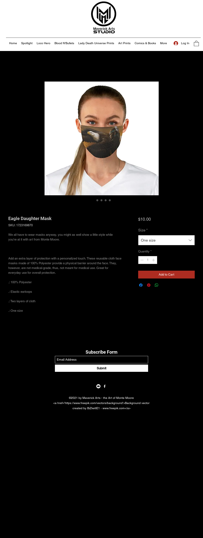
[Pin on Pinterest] (148, 285)
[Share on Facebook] (140, 285)
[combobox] (166, 240)
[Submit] (101, 368)
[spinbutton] (147, 260)
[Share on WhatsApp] (156, 285)
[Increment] (154, 260)
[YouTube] (98, 386)
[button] (196, 43)
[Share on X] (164, 285)
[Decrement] (141, 260)
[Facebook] (105, 386)
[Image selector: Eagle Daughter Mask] (93, 200)
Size (143, 230)
